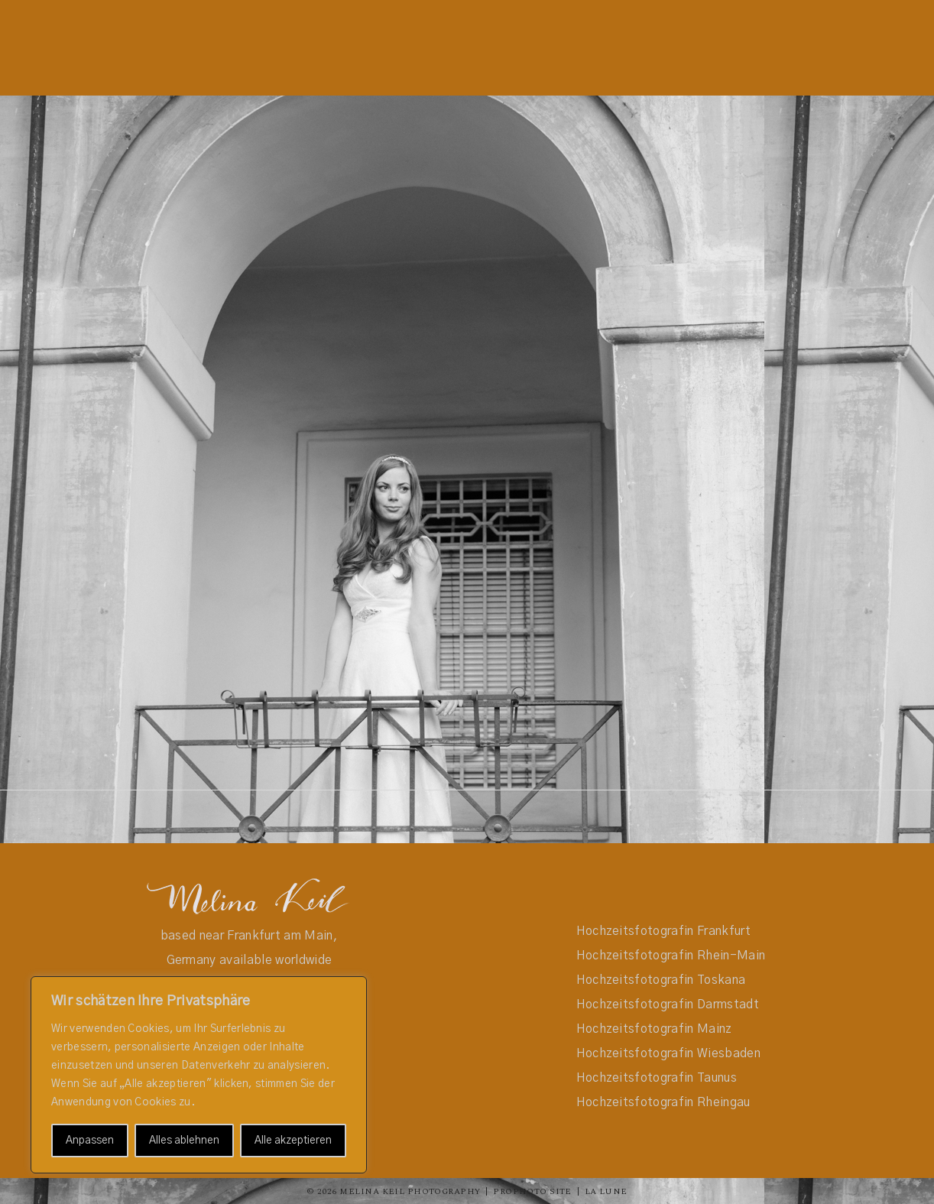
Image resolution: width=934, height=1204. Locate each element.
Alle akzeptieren (293, 1140)
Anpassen (90, 1140)
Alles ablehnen (184, 1140)
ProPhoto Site (532, 1191)
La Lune (606, 1191)
